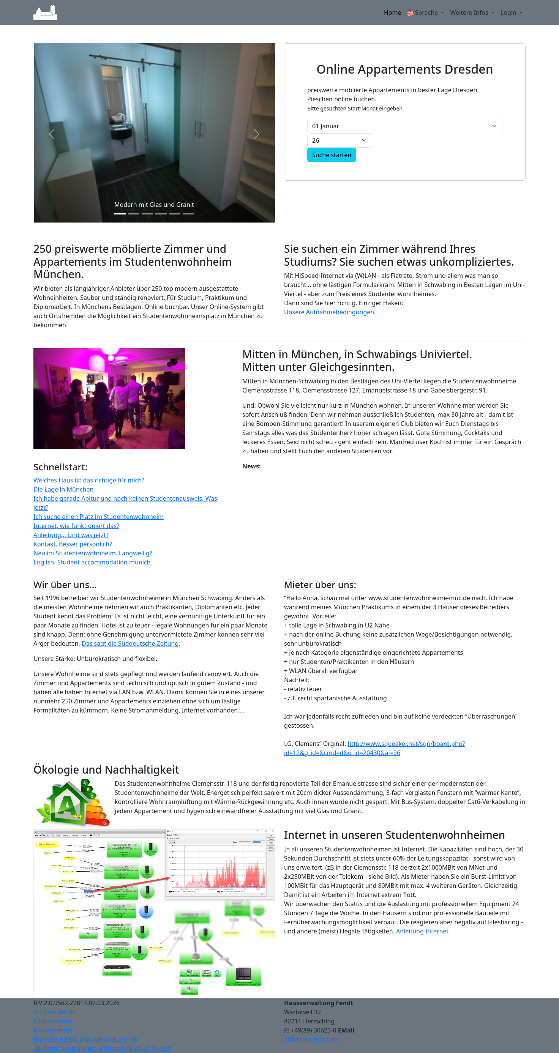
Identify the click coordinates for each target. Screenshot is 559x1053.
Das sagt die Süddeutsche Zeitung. (131, 643)
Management (52, 1030)
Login (509, 12)
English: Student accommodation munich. (92, 562)
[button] (51, 133)
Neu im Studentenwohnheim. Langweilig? (92, 553)
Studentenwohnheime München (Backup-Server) (102, 1048)
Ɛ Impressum (52, 1021)
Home (392, 12)
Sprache (423, 12)
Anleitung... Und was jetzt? (71, 535)
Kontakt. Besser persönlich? (72, 544)
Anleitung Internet (422, 931)
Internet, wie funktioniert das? (76, 526)
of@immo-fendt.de (311, 1039)
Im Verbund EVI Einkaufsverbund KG (85, 1039)
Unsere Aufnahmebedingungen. (330, 312)
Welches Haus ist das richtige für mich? (88, 480)
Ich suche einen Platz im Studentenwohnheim (98, 516)
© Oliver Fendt (54, 1012)
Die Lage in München (63, 489)
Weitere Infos (470, 12)
